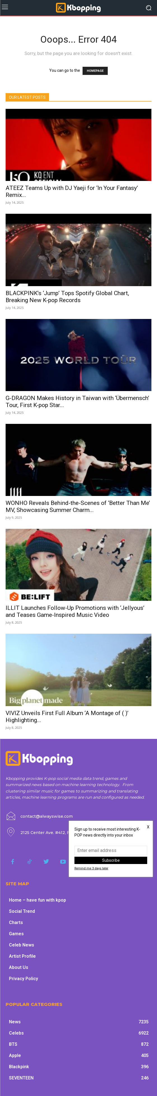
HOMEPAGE (95, 71)
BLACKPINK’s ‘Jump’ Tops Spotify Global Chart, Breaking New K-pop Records (67, 297)
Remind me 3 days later (91, 868)
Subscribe (111, 860)
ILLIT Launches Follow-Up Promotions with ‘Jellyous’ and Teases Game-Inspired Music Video (75, 611)
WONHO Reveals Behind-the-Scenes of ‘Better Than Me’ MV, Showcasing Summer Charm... (78, 506)
